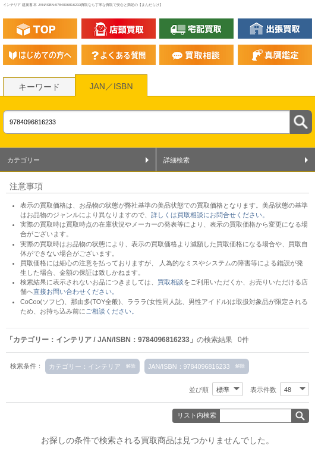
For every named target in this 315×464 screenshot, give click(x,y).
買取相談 (171, 282)
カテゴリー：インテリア (85, 366)
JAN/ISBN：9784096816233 (189, 366)
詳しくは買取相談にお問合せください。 (210, 214)
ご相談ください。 (112, 311)
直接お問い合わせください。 (75, 291)
